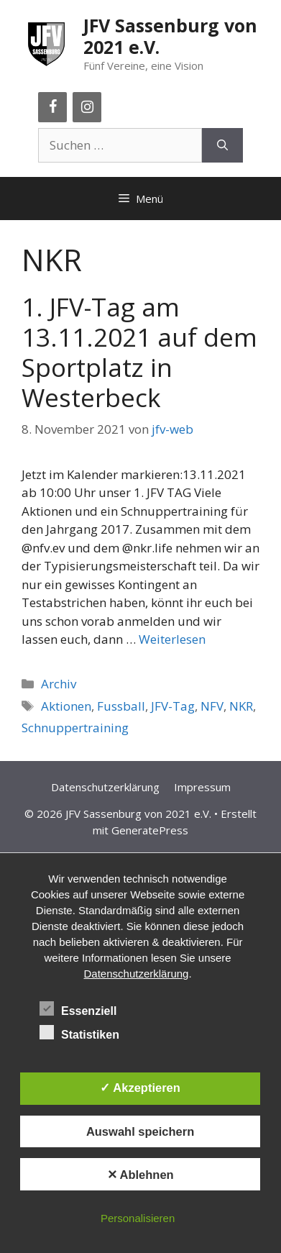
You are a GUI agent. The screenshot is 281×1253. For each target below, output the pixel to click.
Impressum (202, 787)
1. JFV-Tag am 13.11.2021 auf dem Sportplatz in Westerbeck (139, 352)
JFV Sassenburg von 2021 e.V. (170, 36)
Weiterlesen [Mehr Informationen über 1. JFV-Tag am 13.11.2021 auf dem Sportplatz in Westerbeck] (172, 639)
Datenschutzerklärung (105, 787)
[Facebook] (52, 107)
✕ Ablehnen (140, 1174)
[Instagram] (87, 107)
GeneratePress (149, 830)
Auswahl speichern (140, 1131)
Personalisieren (138, 1218)
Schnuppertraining (75, 727)
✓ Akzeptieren (140, 1087)
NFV (212, 706)
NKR (241, 706)
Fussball (121, 706)
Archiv (58, 683)
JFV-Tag (173, 706)
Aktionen (66, 706)
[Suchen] (222, 145)
